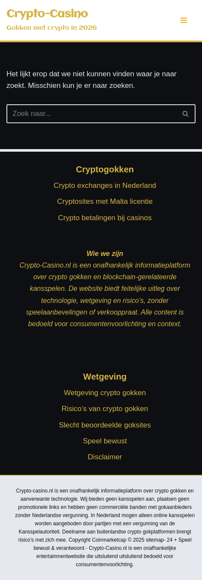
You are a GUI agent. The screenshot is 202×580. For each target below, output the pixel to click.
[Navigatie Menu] (183, 20)
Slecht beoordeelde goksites (105, 425)
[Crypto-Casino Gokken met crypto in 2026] (51, 20)
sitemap (155, 540)
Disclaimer (105, 457)
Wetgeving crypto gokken (105, 393)
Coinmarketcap (109, 540)
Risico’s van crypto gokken (105, 409)
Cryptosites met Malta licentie (104, 201)
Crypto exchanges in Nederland (104, 185)
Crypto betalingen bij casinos (105, 218)
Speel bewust (105, 441)
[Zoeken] (91, 113)
